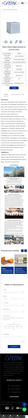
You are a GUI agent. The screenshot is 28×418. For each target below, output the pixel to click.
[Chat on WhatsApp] (24, 409)
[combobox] (6, 298)
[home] (10, 3)
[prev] (2, 41)
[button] (22, 250)
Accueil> (5, 9)
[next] (24, 41)
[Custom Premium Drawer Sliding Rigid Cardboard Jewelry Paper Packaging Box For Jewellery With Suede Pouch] (20, 264)
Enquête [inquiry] (14, 88)
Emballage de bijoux (12, 9)
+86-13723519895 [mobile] (14, 386)
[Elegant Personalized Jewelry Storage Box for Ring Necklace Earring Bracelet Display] (7, 264)
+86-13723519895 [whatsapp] (14, 389)
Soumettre (14, 346)
